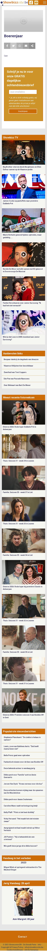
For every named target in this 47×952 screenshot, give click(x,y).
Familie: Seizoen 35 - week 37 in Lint (18, 492)
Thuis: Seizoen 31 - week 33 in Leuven (18, 524)
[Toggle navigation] (44, 3)
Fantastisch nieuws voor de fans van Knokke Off (23, 762)
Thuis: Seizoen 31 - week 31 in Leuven (18, 684)
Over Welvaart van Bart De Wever (17, 385)
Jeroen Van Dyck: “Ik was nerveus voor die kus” (23, 784)
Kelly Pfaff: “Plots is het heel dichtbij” (19, 812)
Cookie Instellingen (15, 950)
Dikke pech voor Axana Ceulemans (18, 799)
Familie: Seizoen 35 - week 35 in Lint (18, 652)
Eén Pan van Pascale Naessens (16, 379)
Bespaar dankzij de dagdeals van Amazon (21, 359)
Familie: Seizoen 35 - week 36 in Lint (18, 555)
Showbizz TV (10, 137)
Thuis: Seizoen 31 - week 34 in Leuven (18, 461)
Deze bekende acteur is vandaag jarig (19, 768)
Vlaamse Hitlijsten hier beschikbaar (18, 366)
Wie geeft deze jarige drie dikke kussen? (20, 846)
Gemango (34, 950)
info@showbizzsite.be (34, 947)
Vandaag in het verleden (17, 858)
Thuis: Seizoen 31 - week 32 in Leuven (18, 621)
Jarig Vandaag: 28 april (16, 883)
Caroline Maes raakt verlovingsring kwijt (20, 806)
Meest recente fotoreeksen (18, 397)
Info (39, 945)
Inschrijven (23, 111)
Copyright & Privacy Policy (12, 947)
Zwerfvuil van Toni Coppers (15, 372)
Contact (22, 936)
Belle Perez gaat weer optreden (17, 755)
